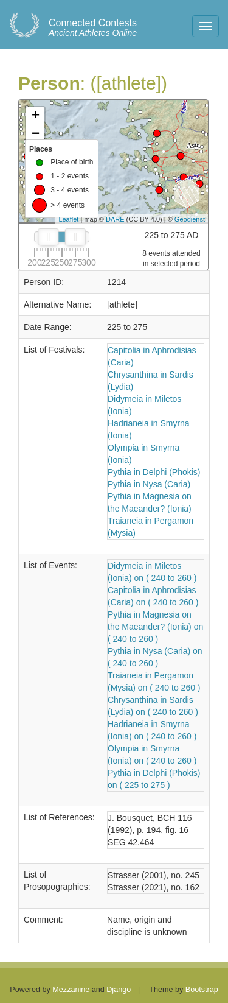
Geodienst (189, 219)
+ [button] (36, 116)
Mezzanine (70, 989)
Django (118, 989)
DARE (115, 219)
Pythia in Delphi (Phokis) (154, 472)
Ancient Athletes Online (93, 28)
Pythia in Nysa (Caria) (149, 484)
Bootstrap (201, 989)
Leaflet (68, 219)
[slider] (48, 236)
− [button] (36, 134)
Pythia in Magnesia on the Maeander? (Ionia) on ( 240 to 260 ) (155, 627)
